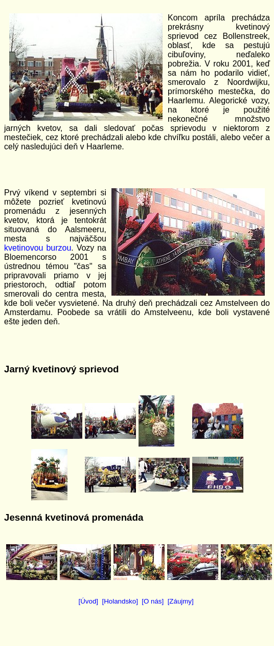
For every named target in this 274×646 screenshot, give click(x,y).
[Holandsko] (120, 601)
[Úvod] (89, 601)
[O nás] (153, 601)
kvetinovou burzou (37, 247)
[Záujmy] (181, 601)
